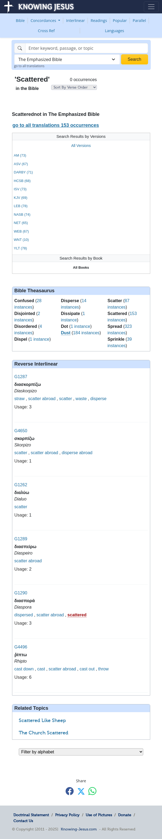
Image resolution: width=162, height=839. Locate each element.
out (92, 669)
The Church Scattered (43, 732)
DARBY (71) (23, 172)
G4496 (20, 647)
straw (19, 398)
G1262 (20, 485)
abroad (49, 398)
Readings (99, 20)
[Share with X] (81, 791)
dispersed (23, 615)
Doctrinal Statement (31, 815)
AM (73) (20, 155)
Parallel (139, 20)
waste (81, 398)
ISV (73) (20, 189)
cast (18, 669)
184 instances (86, 333)
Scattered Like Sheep (42, 720)
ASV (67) (21, 164)
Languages (114, 30)
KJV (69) (21, 198)
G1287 (20, 376)
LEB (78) (21, 206)
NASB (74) (22, 214)
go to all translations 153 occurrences (55, 125)
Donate (124, 815)
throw (103, 669)
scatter (34, 398)
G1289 (20, 539)
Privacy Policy (67, 815)
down (28, 669)
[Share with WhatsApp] (92, 790)
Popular (120, 20)
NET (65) (21, 223)
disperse (98, 398)
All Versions (81, 145)
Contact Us (23, 821)
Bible (20, 20)
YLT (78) (20, 248)
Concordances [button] (44, 20)
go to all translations (29, 66)
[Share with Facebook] (70, 790)
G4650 (20, 430)
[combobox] (67, 59)
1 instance (39, 339)
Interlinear (75, 20)
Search (134, 59)
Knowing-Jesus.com (79, 829)
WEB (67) (21, 231)
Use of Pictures (99, 815)
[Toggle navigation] (151, 6)
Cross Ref (46, 30)
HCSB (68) (22, 181)
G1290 (20, 593)
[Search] (86, 48)
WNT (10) (21, 240)
